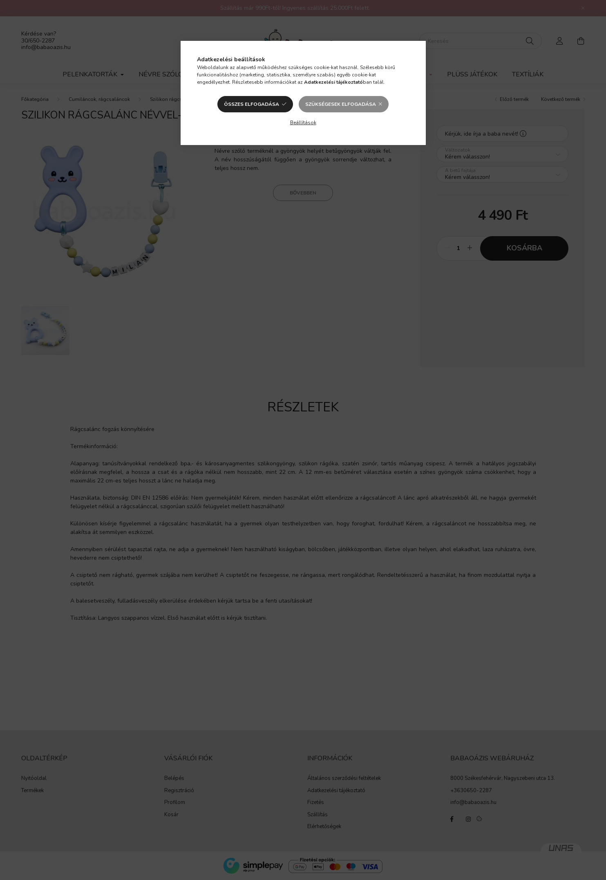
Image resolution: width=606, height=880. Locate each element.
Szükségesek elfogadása (340, 104)
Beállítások (303, 122)
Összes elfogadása (251, 104)
